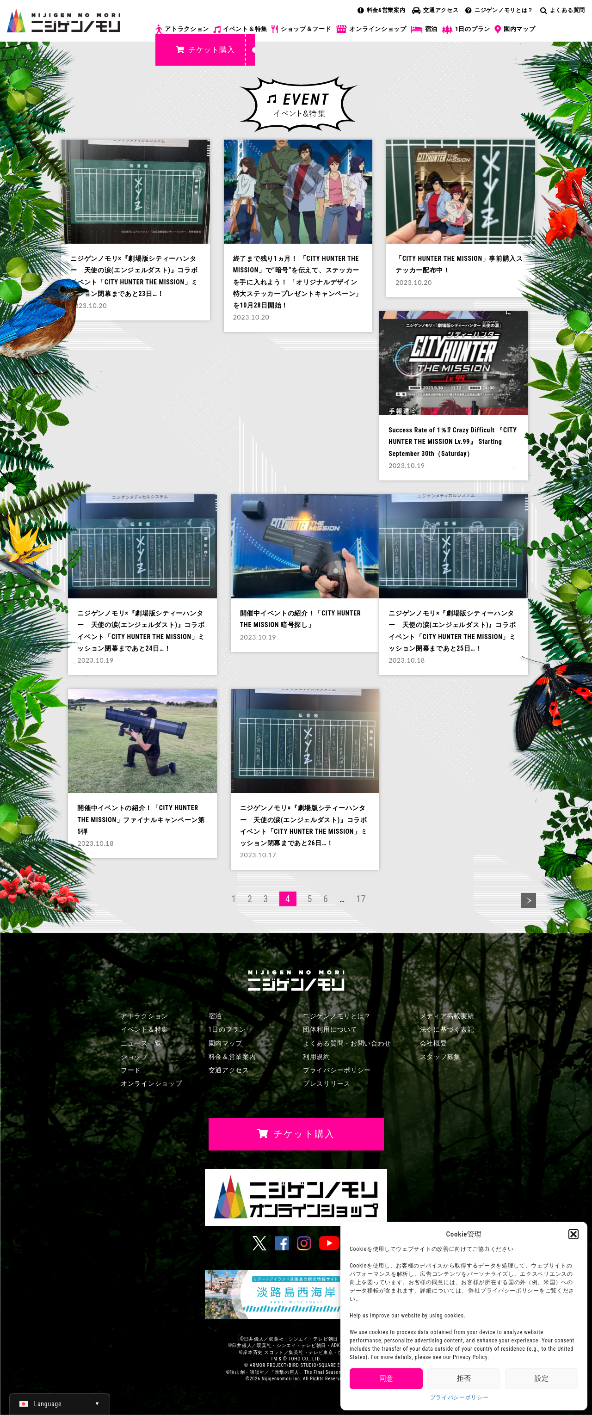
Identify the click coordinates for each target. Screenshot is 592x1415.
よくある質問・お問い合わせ (347, 1043)
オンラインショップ (370, 29)
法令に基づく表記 (447, 1029)
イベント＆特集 (240, 29)
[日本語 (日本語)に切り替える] (59, 1404)
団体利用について (330, 1029)
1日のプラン (466, 29)
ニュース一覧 (141, 1043)
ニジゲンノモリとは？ (499, 10)
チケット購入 (205, 49)
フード (131, 1070)
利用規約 (316, 1056)
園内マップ (515, 29)
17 (361, 898)
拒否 (464, 1378)
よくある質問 (562, 10)
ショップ (134, 1056)
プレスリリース (327, 1083)
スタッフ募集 (440, 1056)
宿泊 (424, 29)
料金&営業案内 (382, 10)
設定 (542, 1378)
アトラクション (182, 29)
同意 (386, 1378)
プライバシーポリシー (459, 1397)
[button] (573, 1234)
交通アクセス (435, 10)
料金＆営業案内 (232, 1056)
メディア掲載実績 (447, 1016)
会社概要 (433, 1043)
